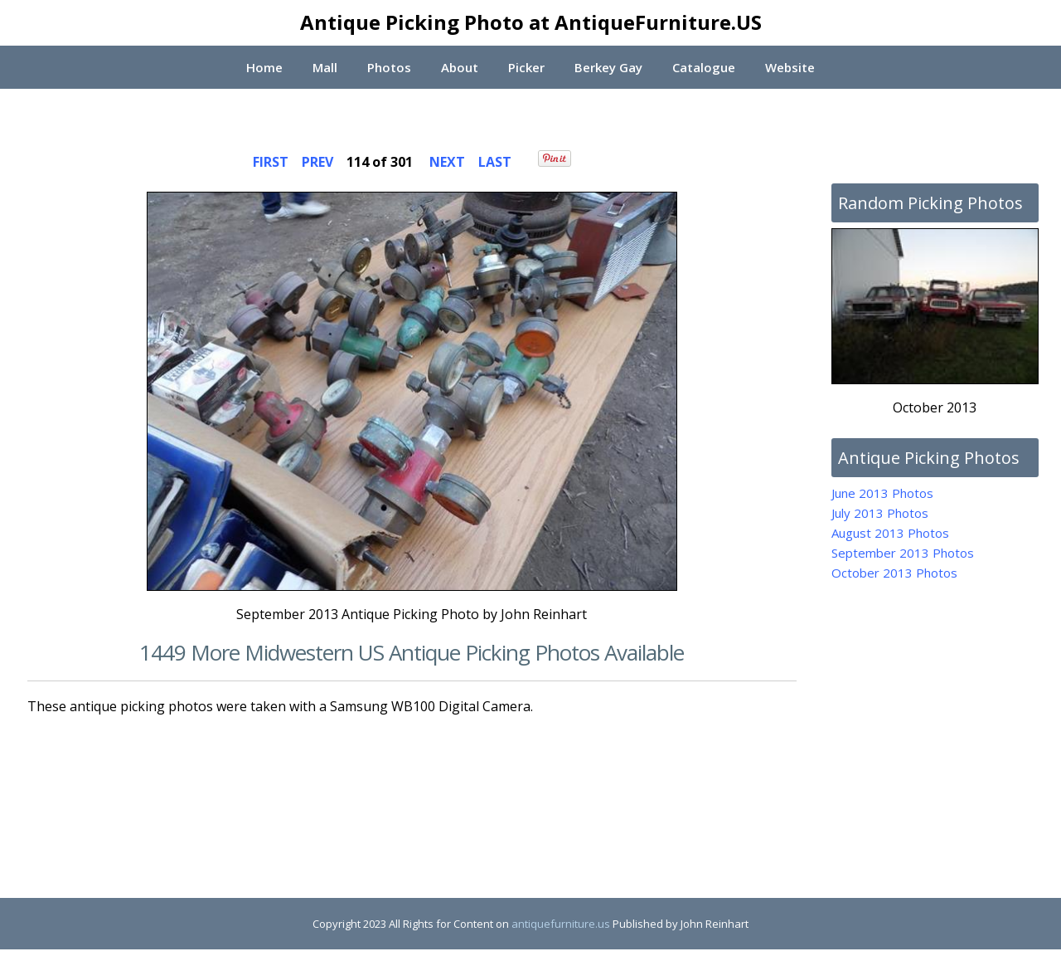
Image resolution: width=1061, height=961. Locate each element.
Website (791, 67)
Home (263, 67)
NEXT (447, 162)
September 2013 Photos (902, 552)
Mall (324, 67)
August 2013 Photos (890, 532)
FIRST (270, 162)
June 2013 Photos (882, 493)
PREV (317, 162)
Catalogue (704, 67)
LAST (494, 162)
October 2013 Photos (894, 572)
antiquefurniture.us (560, 923)
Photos (388, 67)
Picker (526, 67)
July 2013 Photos (879, 513)
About (458, 67)
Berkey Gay (608, 67)
